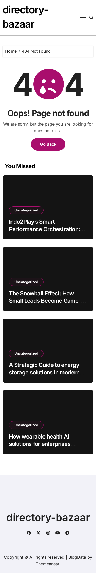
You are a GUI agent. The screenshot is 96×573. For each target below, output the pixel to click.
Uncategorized (26, 210)
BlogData (77, 557)
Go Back (48, 144)
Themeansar (47, 563)
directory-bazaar (48, 517)
